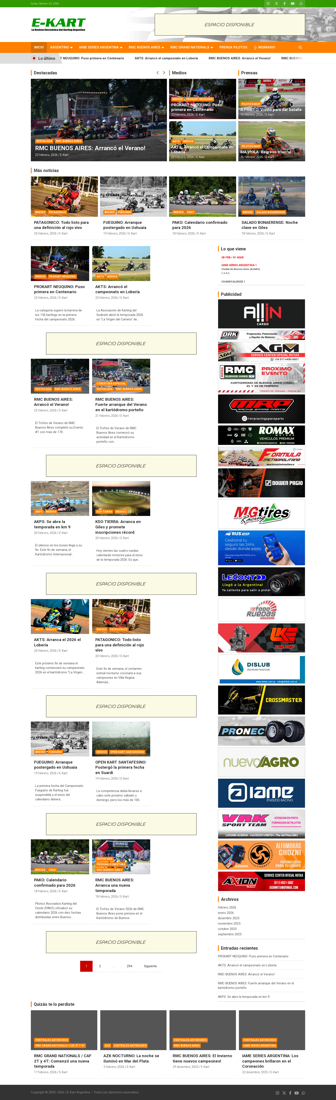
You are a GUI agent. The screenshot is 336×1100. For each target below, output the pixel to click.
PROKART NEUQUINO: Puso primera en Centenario (96, 58)
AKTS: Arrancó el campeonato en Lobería (177, 58)
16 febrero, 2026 (251, 114)
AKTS (176, 141)
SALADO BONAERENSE (270, 212)
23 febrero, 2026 (182, 114)
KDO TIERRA (104, 511)
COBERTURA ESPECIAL (111, 383)
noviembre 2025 (229, 923)
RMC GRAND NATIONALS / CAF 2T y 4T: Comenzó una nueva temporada (63, 1061)
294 (129, 966)
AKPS (38, 511)
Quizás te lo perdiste (54, 1004)
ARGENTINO (59, 47)
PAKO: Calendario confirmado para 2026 (54, 882)
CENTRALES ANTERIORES (51, 1040)
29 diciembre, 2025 (185, 1067)
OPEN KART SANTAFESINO (127, 751)
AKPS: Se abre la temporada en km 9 (52, 524)
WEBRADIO (266, 47)
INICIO (39, 47)
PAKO (190, 212)
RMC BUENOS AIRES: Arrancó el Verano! (251, 58)
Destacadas (45, 72)
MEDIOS (177, 99)
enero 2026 (226, 913)
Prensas (249, 72)
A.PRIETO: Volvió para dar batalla (271, 109)
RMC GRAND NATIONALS (189, 47)
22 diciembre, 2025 (255, 1072)
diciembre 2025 (228, 918)
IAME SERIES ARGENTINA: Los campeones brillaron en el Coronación (270, 1061)
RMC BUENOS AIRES (144, 47)
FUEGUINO (124, 212)
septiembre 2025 (230, 934)
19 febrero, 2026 (114, 233)
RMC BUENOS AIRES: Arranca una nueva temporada (114, 885)
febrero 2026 (227, 907)
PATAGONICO (57, 212)
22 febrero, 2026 (46, 155)
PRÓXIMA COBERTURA (111, 864)
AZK (107, 1045)
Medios (179, 72)
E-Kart (64, 155)
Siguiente (150, 966)
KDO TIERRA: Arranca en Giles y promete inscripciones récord (118, 527)
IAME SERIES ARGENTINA (99, 47)
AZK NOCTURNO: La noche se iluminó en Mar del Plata (131, 1058)
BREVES (40, 212)
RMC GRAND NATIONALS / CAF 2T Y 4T (60, 1045)
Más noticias (46, 170)
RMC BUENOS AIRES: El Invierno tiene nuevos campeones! (202, 1058)
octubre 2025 (227, 929)
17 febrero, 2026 (45, 1072)
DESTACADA (44, 141)
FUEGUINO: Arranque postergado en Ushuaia (124, 225)
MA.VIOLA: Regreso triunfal (265, 151)
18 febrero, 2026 (183, 233)
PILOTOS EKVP (251, 104)
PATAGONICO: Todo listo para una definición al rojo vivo (61, 225)
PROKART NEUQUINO (199, 99)
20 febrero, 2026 (45, 233)
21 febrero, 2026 (106, 415)
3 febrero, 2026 (114, 1067)
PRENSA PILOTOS (233, 47)
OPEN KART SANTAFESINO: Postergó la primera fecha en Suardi (120, 767)
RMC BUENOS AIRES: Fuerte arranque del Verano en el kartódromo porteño (121, 404)
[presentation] (158, 73)
